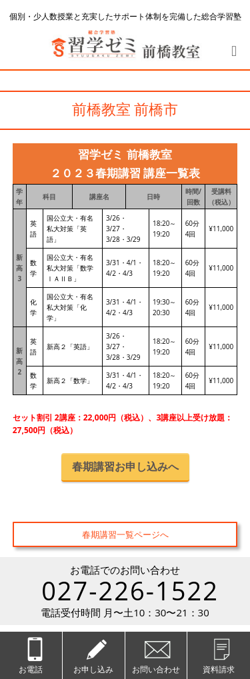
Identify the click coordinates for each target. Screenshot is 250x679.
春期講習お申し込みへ (125, 466)
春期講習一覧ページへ (125, 534)
